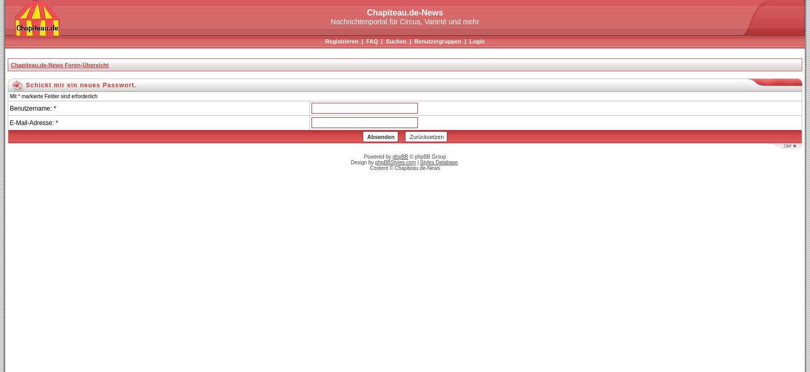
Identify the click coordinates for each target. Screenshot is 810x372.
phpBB (400, 157)
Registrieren (342, 41)
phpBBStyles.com (395, 162)
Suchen (396, 41)
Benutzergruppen (437, 41)
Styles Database (439, 162)
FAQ (372, 41)
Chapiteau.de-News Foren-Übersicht (59, 65)
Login (477, 41)
